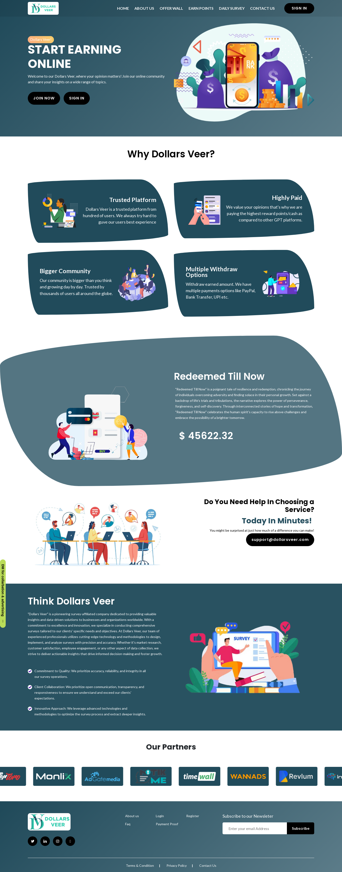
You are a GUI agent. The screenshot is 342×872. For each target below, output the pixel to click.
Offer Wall (171, 8)
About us (132, 816)
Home (123, 8)
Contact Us (262, 8)
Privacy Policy (176, 865)
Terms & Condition (140, 865)
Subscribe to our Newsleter (248, 816)
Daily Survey (232, 8)
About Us (144, 8)
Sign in (299, 8)
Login (160, 816)
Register (192, 816)
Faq (127, 824)
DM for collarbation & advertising (3, 593)
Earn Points (201, 8)
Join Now (44, 98)
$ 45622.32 (206, 435)
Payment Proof (167, 824)
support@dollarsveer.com (280, 539)
